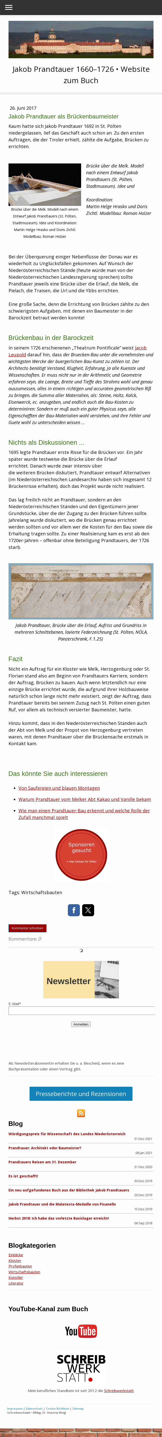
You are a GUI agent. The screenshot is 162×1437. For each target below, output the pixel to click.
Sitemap (78, 1408)
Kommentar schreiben (27, 928)
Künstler (16, 1277)
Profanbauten (20, 1266)
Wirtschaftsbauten (24, 1271)
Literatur (16, 1283)
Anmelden (80, 1024)
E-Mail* (15, 1003)
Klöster (15, 1260)
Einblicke (16, 1254)
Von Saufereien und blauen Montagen (59, 788)
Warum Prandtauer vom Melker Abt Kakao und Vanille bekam (85, 799)
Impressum (15, 1408)
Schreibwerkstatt (119, 1390)
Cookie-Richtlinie (57, 1408)
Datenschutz (34, 1408)
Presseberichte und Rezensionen (81, 1093)
